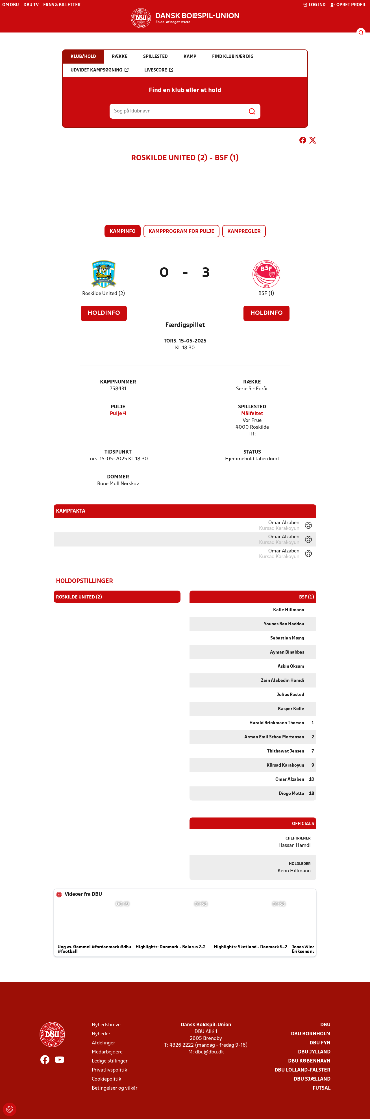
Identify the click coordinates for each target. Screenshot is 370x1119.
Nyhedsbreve (106, 1024)
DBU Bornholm (310, 1033)
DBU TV (31, 5)
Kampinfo (123, 231)
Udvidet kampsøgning (100, 70)
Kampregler (244, 231)
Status (252, 452)
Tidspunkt (118, 452)
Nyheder (101, 1033)
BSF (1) (266, 293)
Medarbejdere (107, 1051)
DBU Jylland (314, 1051)
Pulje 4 (118, 413)
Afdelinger (103, 1042)
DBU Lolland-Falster (302, 1070)
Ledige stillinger (110, 1061)
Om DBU (10, 5)
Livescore (158, 70)
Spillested (252, 407)
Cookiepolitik (106, 1079)
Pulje (118, 407)
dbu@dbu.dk (209, 1051)
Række (252, 382)
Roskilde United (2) (103, 293)
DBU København (309, 1061)
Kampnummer (118, 382)
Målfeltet (252, 413)
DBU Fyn (320, 1042)
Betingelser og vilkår (115, 1088)
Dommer (118, 477)
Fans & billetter (61, 5)
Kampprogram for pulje (181, 231)
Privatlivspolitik (109, 1070)
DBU (325, 1024)
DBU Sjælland (312, 1079)
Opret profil (348, 4)
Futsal (321, 1088)
